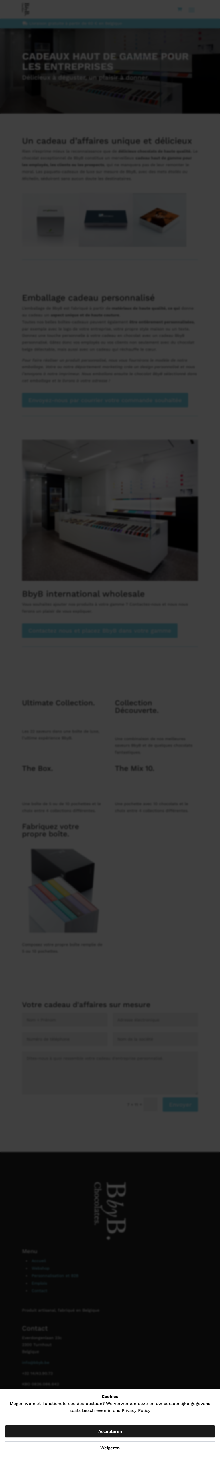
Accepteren (110, 1431)
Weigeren (110, 1447)
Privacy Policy (136, 1410)
